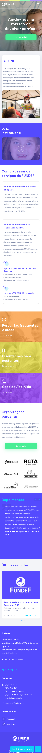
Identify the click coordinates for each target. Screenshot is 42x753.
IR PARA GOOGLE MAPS (12, 660)
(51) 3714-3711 (10, 685)
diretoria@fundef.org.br (13, 703)
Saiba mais (21, 446)
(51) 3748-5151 (11, 688)
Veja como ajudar (21, 37)
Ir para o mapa (9, 670)
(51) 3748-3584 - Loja (14, 691)
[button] (39, 499)
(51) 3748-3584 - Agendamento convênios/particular (18, 696)
